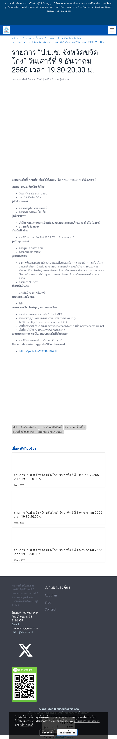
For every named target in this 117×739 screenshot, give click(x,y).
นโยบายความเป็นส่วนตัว (87, 721)
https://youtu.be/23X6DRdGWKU (38, 351)
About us (51, 595)
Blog (48, 602)
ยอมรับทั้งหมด (67, 732)
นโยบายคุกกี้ (26, 725)
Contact (50, 609)
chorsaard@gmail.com (25, 628)
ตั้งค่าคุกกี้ (47, 732)
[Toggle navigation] (112, 30)
